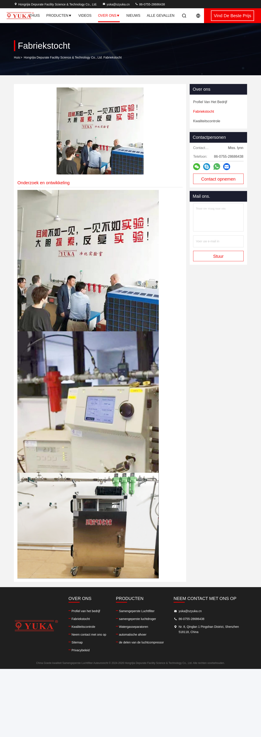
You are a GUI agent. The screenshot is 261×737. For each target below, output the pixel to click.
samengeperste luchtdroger (137, 619)
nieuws (133, 15)
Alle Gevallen (160, 15)
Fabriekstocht (81, 619)
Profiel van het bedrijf (86, 611)
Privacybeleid (81, 650)
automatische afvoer (132, 634)
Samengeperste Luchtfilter (136, 611)
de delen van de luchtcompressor (141, 642)
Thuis (34, 15)
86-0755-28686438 (150, 4)
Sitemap (77, 642)
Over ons (109, 15)
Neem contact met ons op (89, 634)
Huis (17, 57)
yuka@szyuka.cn (116, 4)
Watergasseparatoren (133, 626)
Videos (84, 15)
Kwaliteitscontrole (83, 626)
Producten (59, 15)
